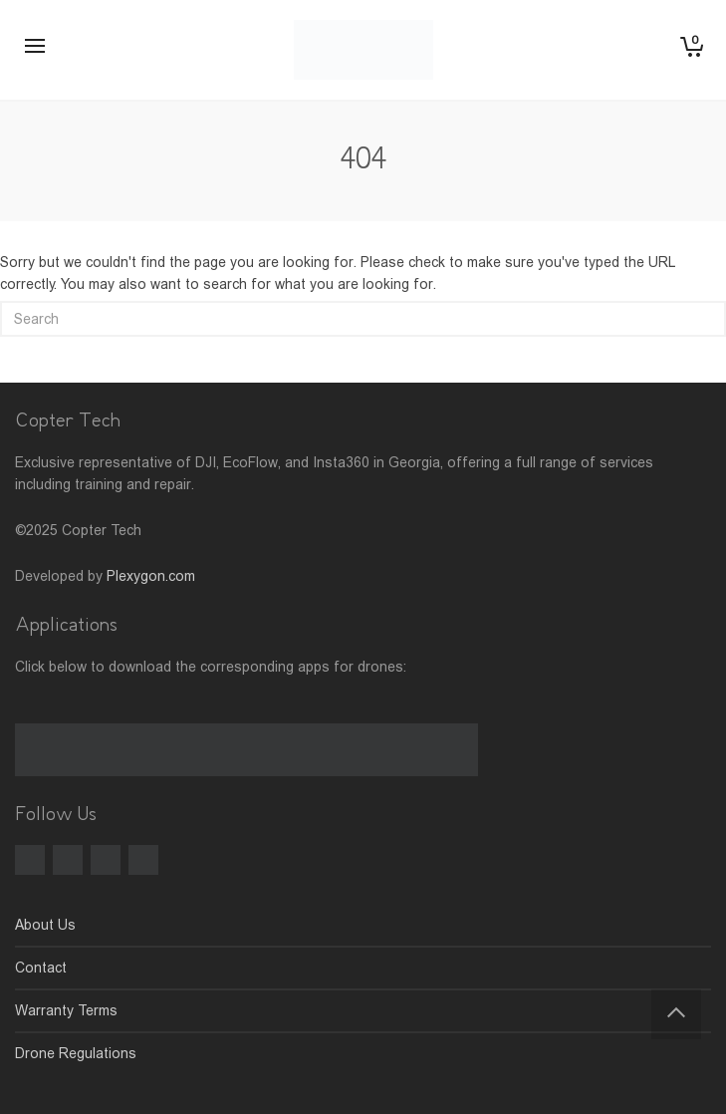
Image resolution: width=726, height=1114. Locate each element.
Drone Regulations (75, 1053)
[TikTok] (106, 860)
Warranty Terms (66, 1010)
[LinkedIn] (143, 860)
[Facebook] (30, 860)
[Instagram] (68, 860)
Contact (41, 967)
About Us (45, 925)
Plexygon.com (151, 576)
